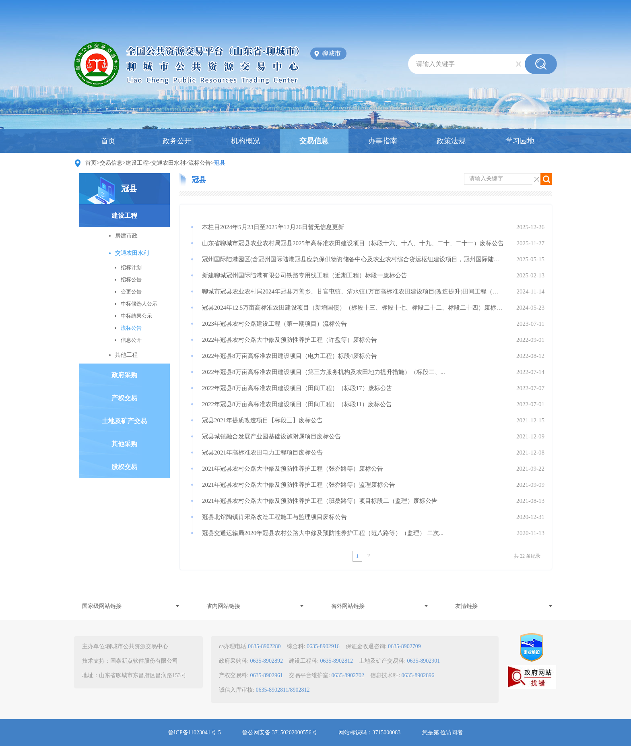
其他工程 (126, 355)
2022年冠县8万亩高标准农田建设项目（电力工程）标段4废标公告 (289, 356)
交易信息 (313, 141)
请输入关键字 (435, 63)
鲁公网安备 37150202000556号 (279, 732)
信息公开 (131, 340)
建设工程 (137, 163)
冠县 (129, 188)
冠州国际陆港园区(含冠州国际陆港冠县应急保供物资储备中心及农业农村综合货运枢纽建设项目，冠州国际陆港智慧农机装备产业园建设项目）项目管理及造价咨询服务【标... (353, 259)
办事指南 (382, 141)
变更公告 (131, 292)
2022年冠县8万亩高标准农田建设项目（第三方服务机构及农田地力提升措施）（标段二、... (323, 372)
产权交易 (124, 398)
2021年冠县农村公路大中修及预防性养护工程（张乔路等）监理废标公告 (298, 484)
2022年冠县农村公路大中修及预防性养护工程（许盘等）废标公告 (289, 340)
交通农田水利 (168, 163)
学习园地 (519, 141)
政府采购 (124, 375)
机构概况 (245, 141)
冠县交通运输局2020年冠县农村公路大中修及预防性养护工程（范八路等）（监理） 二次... (322, 533)
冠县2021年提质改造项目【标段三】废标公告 (262, 420)
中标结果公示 (136, 316)
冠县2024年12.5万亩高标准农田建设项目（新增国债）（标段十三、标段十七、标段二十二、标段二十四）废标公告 (353, 307)
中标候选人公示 (139, 304)
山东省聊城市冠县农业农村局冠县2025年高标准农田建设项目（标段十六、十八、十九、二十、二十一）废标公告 (353, 243)
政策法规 (451, 141)
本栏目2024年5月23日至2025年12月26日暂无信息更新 (273, 227)
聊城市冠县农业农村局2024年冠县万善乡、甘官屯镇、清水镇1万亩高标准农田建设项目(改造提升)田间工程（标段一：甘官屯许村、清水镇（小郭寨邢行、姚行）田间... (353, 291)
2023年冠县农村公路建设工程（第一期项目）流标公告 (274, 323)
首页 (108, 141)
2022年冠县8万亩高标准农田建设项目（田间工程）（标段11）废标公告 (297, 404)
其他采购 (124, 443)
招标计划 (131, 268)
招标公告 (131, 280)
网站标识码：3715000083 (369, 732)
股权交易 (124, 466)
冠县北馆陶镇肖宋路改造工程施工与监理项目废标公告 (274, 517)
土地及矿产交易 (124, 420)
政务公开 (177, 141)
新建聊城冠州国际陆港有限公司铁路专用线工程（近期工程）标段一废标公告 (304, 275)
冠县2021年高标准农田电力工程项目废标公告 (262, 452)
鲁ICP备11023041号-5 (194, 732)
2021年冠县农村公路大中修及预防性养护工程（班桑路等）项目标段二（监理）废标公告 (319, 501)
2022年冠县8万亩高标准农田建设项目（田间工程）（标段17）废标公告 (297, 388)
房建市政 (126, 236)
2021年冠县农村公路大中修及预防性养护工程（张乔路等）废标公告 (292, 468)
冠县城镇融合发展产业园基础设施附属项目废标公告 (271, 436)
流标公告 (199, 163)
